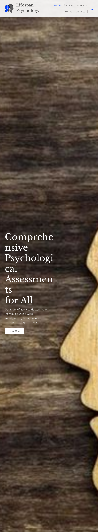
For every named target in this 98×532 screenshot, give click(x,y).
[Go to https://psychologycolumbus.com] (29, 8)
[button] (14, 331)
